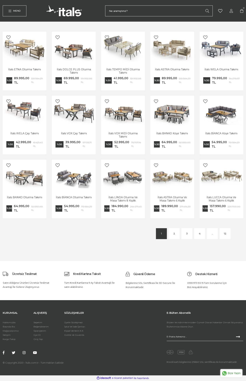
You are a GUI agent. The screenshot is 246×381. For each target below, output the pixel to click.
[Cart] (241, 11)
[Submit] (239, 337)
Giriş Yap (38, 339)
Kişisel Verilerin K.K (73, 331)
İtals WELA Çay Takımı (24, 134)
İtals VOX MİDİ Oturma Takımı (123, 135)
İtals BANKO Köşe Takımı (172, 134)
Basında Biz (9, 327)
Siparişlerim (39, 331)
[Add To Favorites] (8, 38)
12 (225, 234)
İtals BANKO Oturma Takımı (24, 198)
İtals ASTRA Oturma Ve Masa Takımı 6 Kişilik (172, 199)
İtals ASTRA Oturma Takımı (172, 70)
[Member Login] (231, 11)
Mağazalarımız (11, 331)
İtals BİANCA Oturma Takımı (74, 198)
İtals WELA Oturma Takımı (221, 70)
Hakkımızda (9, 323)
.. (212, 234)
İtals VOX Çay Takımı (74, 134)
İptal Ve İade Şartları (74, 327)
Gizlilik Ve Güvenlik (74, 335)
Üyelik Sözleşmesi (73, 323)
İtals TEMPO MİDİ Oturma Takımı (123, 71)
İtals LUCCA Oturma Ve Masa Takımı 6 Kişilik (221, 199)
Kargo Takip (9, 339)
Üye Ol (37, 335)
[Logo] (65, 11)
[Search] (159, 11)
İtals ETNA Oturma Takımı (24, 70)
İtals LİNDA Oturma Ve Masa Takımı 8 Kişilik (123, 199)
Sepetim (37, 323)
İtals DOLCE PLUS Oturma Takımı (74, 71)
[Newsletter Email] (205, 337)
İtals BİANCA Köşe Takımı (221, 134)
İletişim (7, 335)
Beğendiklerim (41, 327)
